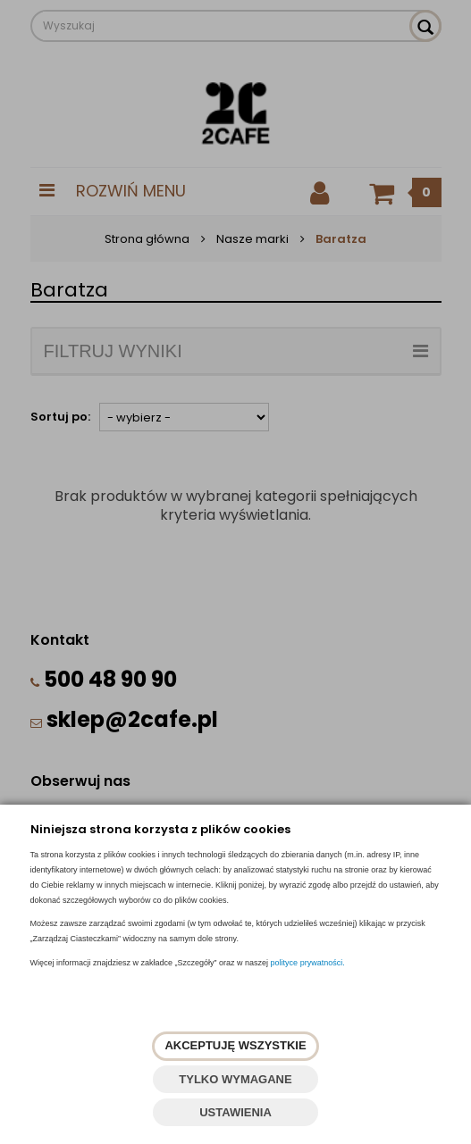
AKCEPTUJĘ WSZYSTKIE (235, 1045)
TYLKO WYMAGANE (235, 1079)
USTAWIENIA (235, 1112)
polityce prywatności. (308, 962)
